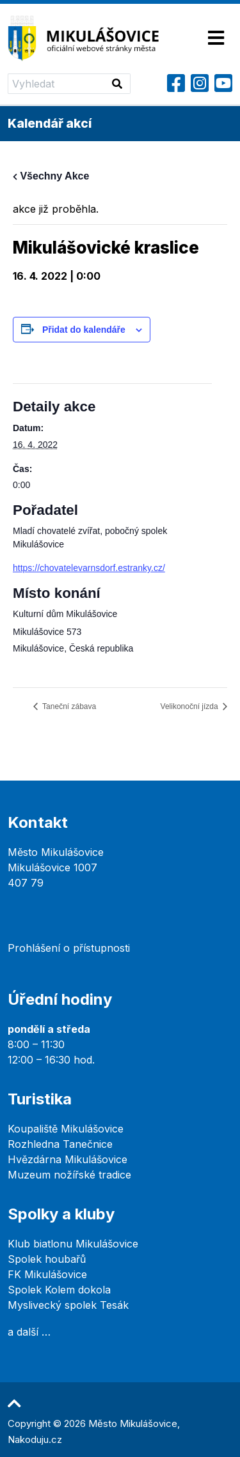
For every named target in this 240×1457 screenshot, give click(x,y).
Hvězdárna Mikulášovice (67, 1159)
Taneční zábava (68, 706)
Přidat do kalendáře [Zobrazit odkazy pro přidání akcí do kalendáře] (83, 329)
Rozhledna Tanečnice (60, 1144)
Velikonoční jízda (190, 706)
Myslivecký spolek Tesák (68, 1305)
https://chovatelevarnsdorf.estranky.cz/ (89, 568)
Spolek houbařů (47, 1259)
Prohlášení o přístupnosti (69, 948)
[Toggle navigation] (216, 38)
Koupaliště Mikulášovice (66, 1128)
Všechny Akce (51, 176)
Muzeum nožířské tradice (69, 1174)
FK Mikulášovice (47, 1274)
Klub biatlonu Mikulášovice (73, 1243)
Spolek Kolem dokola (59, 1289)
